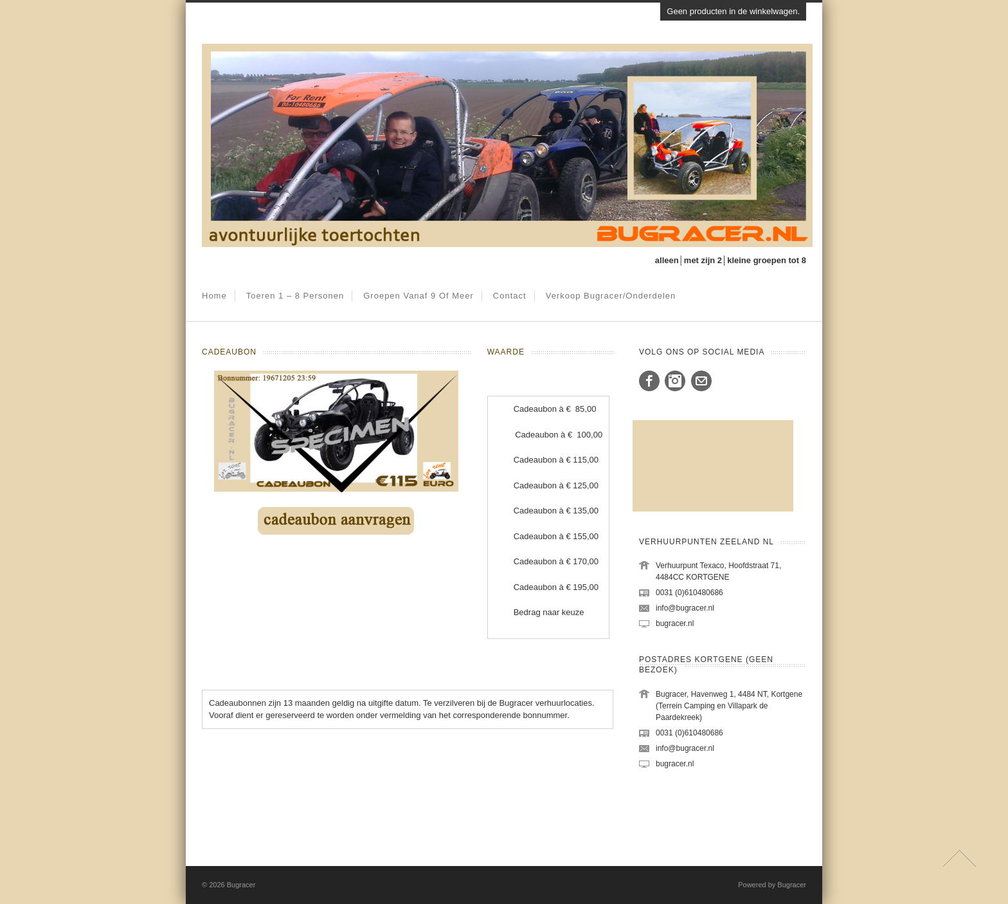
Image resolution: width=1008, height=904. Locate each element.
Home (214, 295)
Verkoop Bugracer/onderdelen (611, 295)
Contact (509, 295)
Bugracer (241, 885)
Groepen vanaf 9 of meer (418, 295)
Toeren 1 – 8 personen (295, 295)
